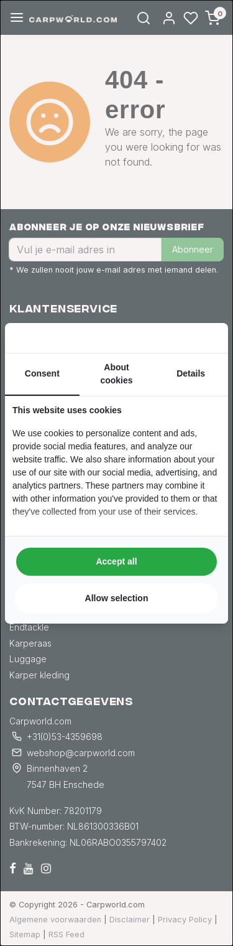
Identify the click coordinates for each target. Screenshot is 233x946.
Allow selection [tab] (116, 598)
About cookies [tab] (116, 373)
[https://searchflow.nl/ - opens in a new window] (205, 337)
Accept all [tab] (116, 561)
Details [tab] (190, 373)
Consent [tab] (42, 373)
